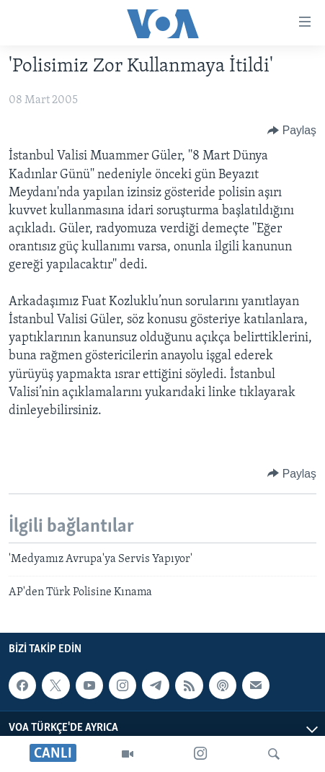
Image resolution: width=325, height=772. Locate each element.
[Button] (291, 131)
